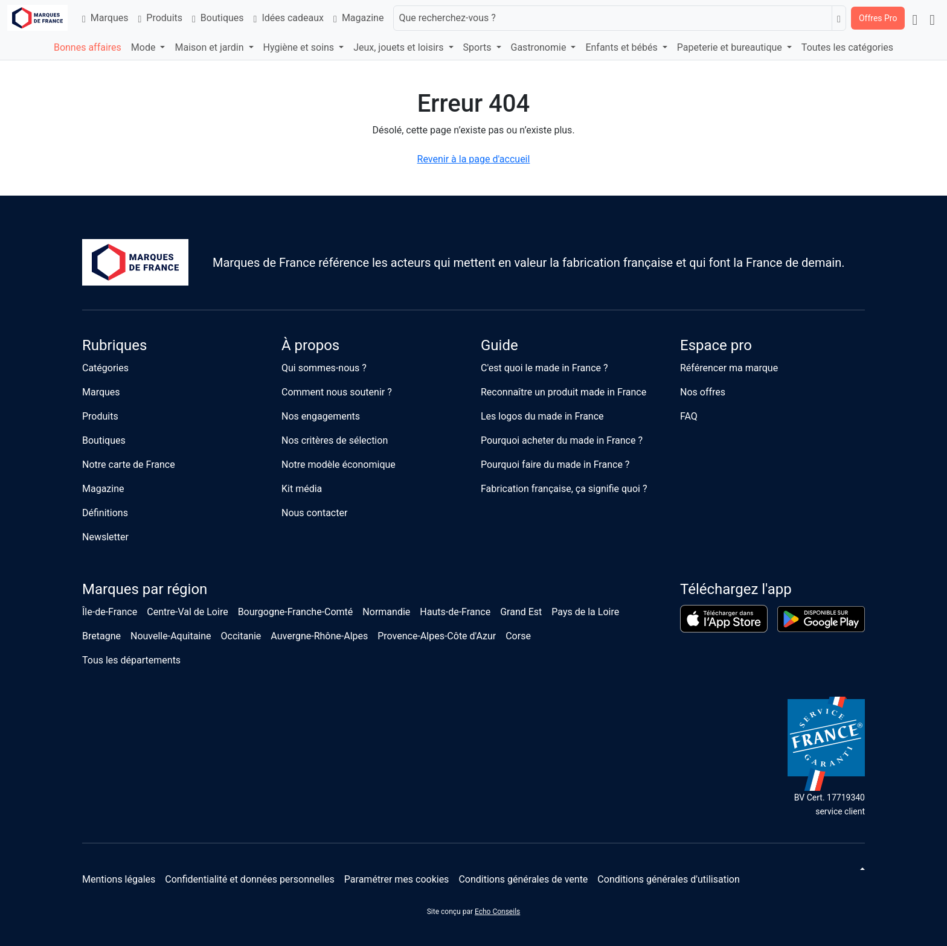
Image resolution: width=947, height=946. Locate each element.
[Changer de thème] (861, 869)
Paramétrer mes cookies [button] (396, 879)
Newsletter (105, 537)
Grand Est (521, 612)
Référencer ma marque (729, 368)
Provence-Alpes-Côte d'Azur (436, 636)
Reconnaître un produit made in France (563, 392)
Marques (105, 18)
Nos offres (702, 392)
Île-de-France (109, 612)
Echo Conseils (497, 911)
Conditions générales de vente (523, 879)
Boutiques (218, 18)
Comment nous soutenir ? (336, 392)
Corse (518, 636)
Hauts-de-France (455, 612)
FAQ (689, 416)
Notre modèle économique (338, 464)
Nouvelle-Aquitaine (170, 636)
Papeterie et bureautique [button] (731, 47)
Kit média (301, 488)
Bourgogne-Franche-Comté (295, 612)
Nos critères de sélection (334, 440)
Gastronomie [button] (540, 47)
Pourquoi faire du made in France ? (555, 464)
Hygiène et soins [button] (300, 47)
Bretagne (101, 636)
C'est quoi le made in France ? (544, 368)
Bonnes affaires (87, 47)
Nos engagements (320, 416)
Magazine (358, 18)
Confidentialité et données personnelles (250, 879)
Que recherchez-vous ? (447, 18)
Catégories (105, 368)
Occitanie (241, 636)
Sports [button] (478, 47)
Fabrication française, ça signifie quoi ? (564, 488)
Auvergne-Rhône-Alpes (319, 636)
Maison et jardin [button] (210, 47)
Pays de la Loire (585, 612)
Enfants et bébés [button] (622, 47)
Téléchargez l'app (736, 589)
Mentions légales (118, 879)
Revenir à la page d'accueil (473, 159)
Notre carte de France (128, 464)
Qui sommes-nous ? (324, 368)
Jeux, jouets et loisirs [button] (399, 47)
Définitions (105, 513)
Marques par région (144, 589)
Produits (160, 18)
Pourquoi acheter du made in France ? (562, 440)
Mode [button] (144, 47)
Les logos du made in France (542, 416)
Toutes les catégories (847, 47)
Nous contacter (314, 513)
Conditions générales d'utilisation (668, 879)
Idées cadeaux (289, 18)
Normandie (386, 612)
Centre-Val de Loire (187, 612)
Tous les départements (131, 660)
